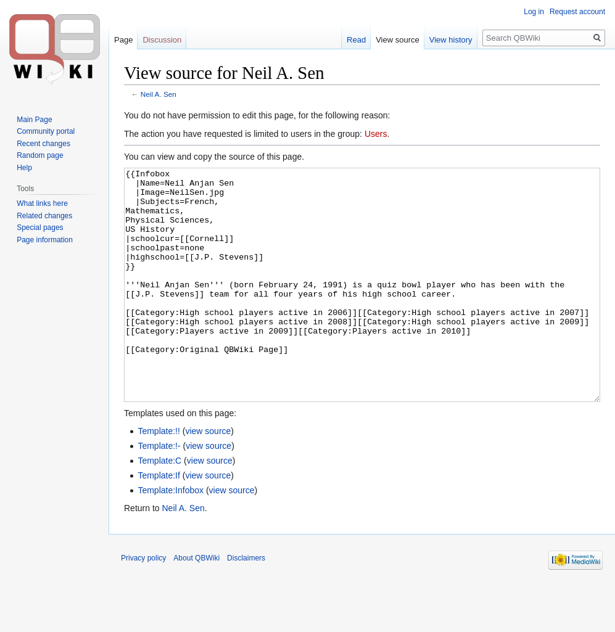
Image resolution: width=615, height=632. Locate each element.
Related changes (44, 215)
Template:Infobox (171, 536)
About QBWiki (196, 604)
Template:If (159, 522)
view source (208, 477)
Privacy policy (143, 604)
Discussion (161, 39)
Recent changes (43, 143)
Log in (534, 11)
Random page (40, 155)
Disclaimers (246, 604)
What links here (42, 203)
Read (356, 39)
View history (451, 39)
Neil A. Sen (158, 94)
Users (376, 134)
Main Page (34, 119)
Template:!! (159, 477)
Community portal (46, 131)
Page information (45, 240)
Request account (577, 11)
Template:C (159, 507)
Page (123, 39)
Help (24, 167)
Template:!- (159, 492)
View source (397, 39)
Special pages (40, 227)
